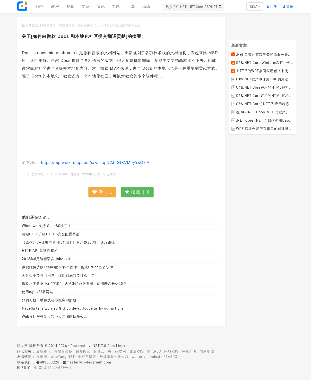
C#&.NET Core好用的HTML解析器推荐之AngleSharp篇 (262, 96)
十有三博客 (87, 357)
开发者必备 (63, 351)
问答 (40, 6)
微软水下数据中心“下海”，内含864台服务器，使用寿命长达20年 (74, 284)
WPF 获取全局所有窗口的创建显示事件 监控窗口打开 (262, 129)
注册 (273, 4)
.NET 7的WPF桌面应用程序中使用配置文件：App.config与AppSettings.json (262, 71)
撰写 (254, 6)
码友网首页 (48, 25)
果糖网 (41, 357)
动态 (146, 6)
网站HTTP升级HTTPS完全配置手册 (51, 234)
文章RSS (137, 351)
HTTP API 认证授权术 (40, 251)
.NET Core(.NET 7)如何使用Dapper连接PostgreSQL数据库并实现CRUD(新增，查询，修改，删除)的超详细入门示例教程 (262, 120)
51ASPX (170, 357)
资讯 (101, 6)
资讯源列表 (67, 25)
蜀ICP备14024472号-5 (52, 368)
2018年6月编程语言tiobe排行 (46, 259)
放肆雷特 (107, 357)
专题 (116, 6)
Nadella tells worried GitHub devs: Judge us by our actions (73, 308)
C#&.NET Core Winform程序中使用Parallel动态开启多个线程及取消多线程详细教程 (262, 63)
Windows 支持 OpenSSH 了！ (46, 226)
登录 (289, 4)
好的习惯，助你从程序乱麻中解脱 (49, 300)
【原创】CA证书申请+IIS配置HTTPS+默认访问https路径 (68, 242)
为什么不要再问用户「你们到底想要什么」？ (58, 275)
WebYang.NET (63, 357)
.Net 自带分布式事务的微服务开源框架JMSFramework (262, 54)
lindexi (154, 357)
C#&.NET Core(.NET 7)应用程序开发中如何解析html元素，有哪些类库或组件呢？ (262, 104)
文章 (85, 6)
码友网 (22, 346)
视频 (70, 6)
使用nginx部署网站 (37, 292)
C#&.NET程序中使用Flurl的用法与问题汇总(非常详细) (262, 79)
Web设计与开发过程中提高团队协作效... (54, 317)
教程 (55, 6)
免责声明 (189, 351)
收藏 (137, 192)
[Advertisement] (121, 120)
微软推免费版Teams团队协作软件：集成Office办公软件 (67, 267)
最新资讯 (43, 351)
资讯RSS (154, 351)
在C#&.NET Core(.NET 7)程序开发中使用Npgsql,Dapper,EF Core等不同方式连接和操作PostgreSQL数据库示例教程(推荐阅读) (262, 112)
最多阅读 (83, 351)
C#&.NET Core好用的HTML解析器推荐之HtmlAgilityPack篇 (262, 87)
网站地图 (207, 351)
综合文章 (109, 174)
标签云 (99, 351)
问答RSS (171, 351)
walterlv (138, 357)
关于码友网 (117, 351)
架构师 (122, 357)
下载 (131, 6)
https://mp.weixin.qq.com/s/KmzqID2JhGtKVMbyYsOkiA (94, 162)
